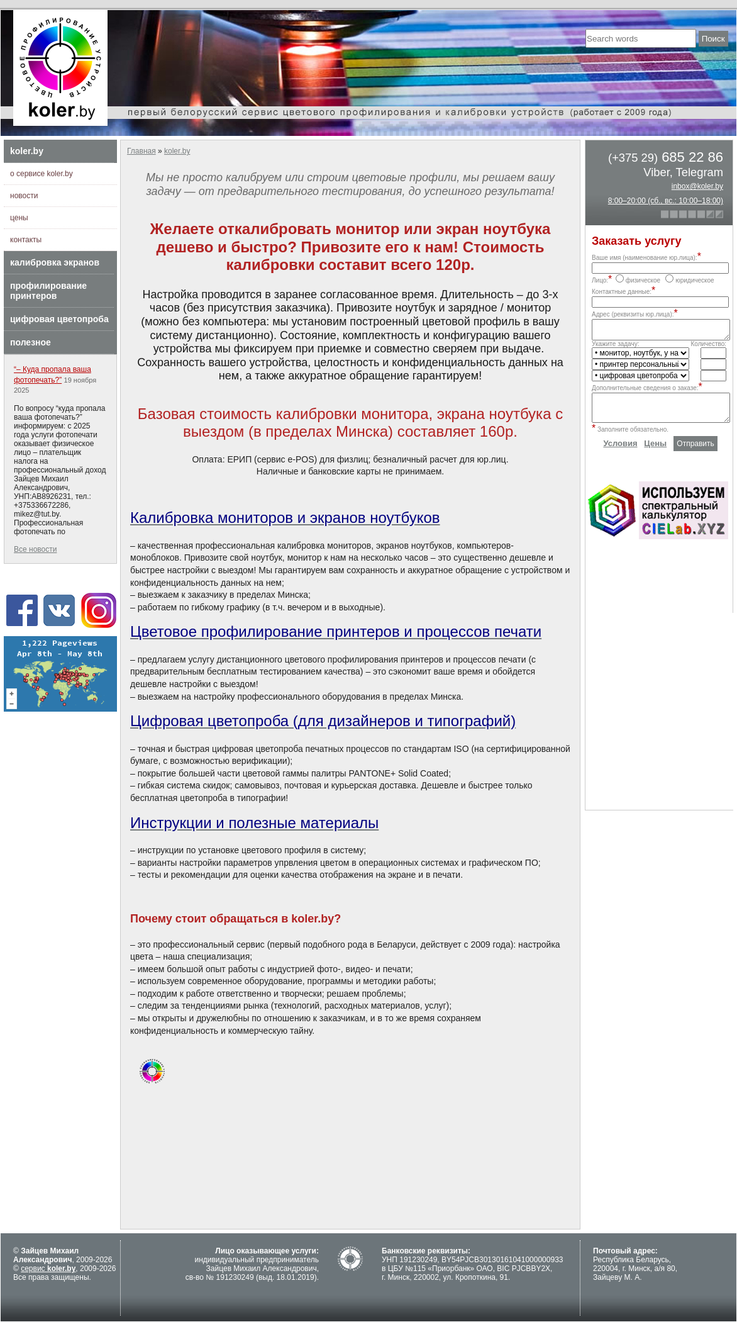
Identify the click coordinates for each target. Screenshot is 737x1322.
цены (19, 217)
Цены (655, 452)
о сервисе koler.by (41, 173)
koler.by (26, 151)
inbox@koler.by (697, 186)
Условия (620, 452)
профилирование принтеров (48, 291)
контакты (26, 239)
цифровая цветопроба (59, 319)
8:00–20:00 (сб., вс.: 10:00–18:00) (665, 200)
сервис (48, 1268)
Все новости (35, 549)
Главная (141, 151)
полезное (30, 342)
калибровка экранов (54, 262)
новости (24, 195)
